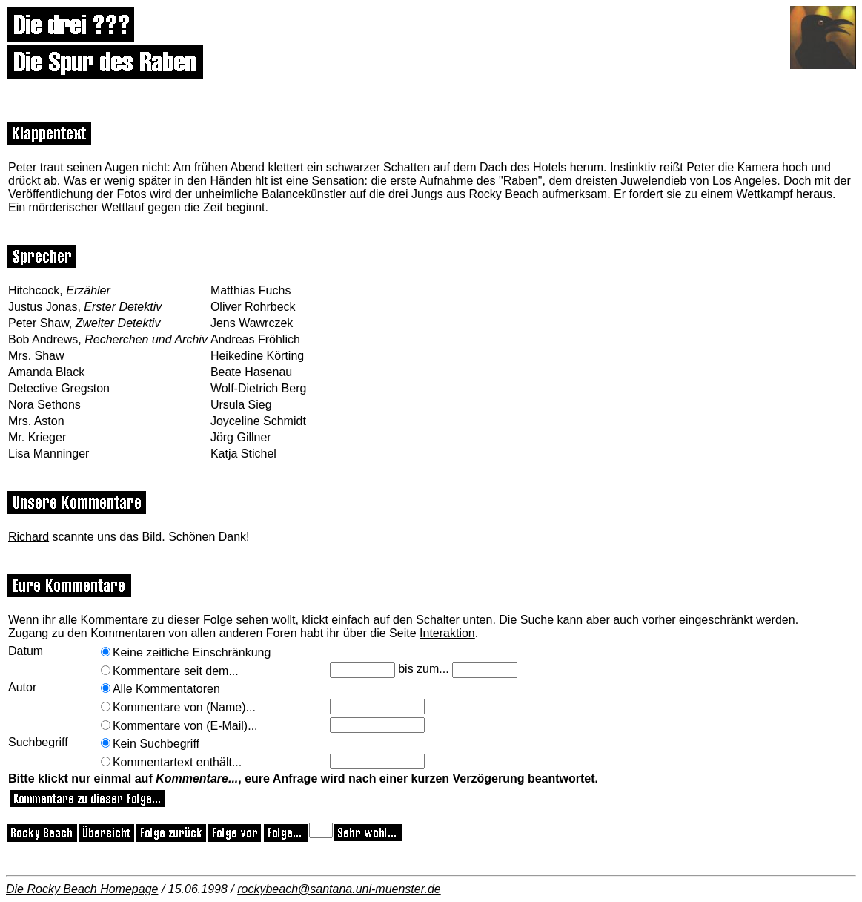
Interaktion (447, 633)
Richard (28, 536)
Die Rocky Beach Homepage (82, 889)
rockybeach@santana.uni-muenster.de (338, 889)
